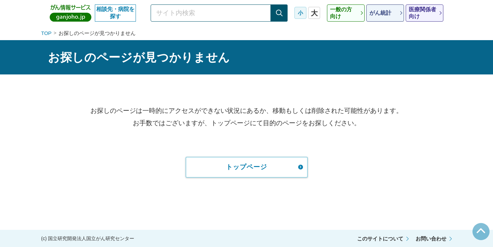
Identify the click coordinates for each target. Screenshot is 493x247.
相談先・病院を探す (115, 12)
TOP (46, 33)
